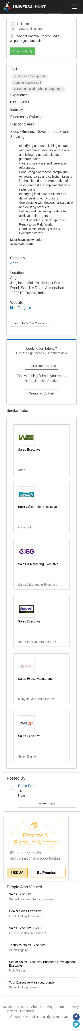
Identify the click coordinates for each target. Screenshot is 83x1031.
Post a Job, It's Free (42, 366)
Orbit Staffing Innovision (25, 916)
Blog (50, 1006)
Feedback (27, 1011)
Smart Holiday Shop (23, 987)
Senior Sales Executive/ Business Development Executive (42, 963)
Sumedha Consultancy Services (31, 899)
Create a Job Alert (41, 393)
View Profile (47, 804)
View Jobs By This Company (30, 323)
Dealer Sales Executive (25, 911)
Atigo (14, 263)
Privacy (74, 1006)
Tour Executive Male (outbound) (31, 982)
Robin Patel (27, 786)
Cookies (11, 1011)
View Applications (26, 29)
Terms (61, 1006)
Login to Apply (23, 51)
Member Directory (15, 1006)
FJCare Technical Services (27, 933)
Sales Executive (20, 894)
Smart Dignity (18, 950)
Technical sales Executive (27, 945)
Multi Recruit (17, 970)
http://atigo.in (20, 308)
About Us (37, 1006)
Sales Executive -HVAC (25, 928)
